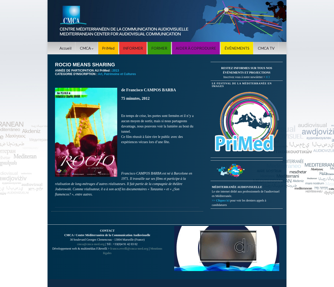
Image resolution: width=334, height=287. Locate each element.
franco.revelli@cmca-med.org (129, 248)
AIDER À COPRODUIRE (196, 48)
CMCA (87, 48)
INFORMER (133, 48)
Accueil (65, 48)
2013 (115, 70)
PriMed (108, 48)
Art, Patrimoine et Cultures (117, 74)
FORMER (159, 48)
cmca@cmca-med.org (91, 244)
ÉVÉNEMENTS (236, 48)
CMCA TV (266, 48)
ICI (268, 77)
